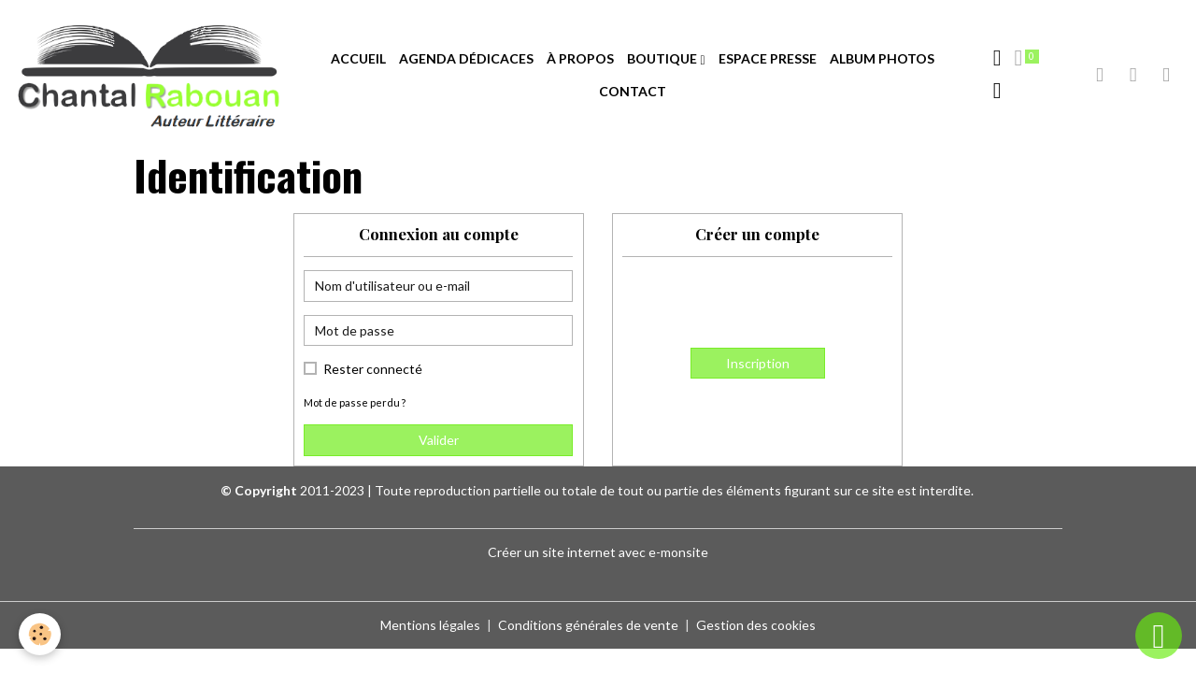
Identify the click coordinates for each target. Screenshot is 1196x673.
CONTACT (632, 91)
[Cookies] (40, 634)
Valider (439, 440)
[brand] (149, 75)
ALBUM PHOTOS (882, 58)
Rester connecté (372, 369)
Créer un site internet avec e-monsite (598, 552)
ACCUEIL (358, 58)
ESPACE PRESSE (768, 58)
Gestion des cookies (756, 625)
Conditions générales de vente (588, 625)
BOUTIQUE (663, 58)
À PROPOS (580, 58)
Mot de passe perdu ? (355, 402)
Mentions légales (430, 625)
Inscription (758, 363)
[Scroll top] (1158, 635)
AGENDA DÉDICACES (466, 58)
